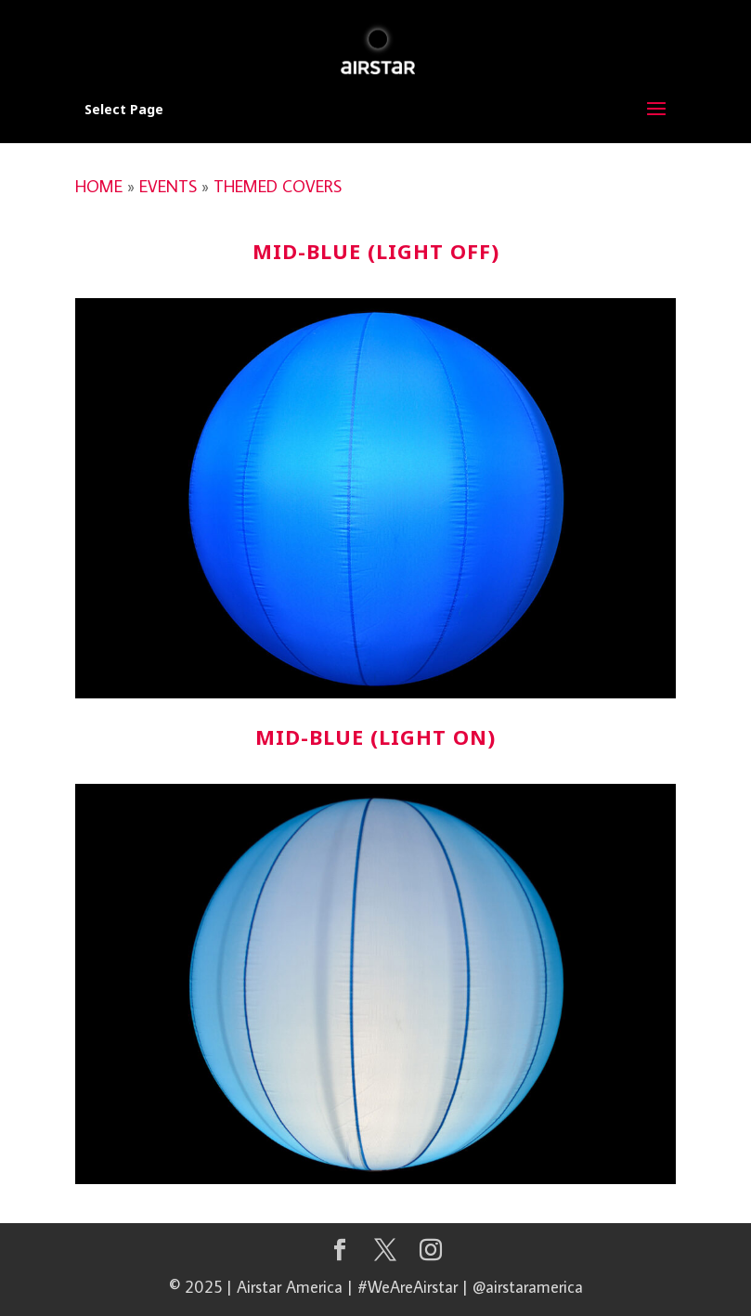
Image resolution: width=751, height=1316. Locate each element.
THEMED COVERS (278, 186)
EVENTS (168, 186)
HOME (99, 186)
